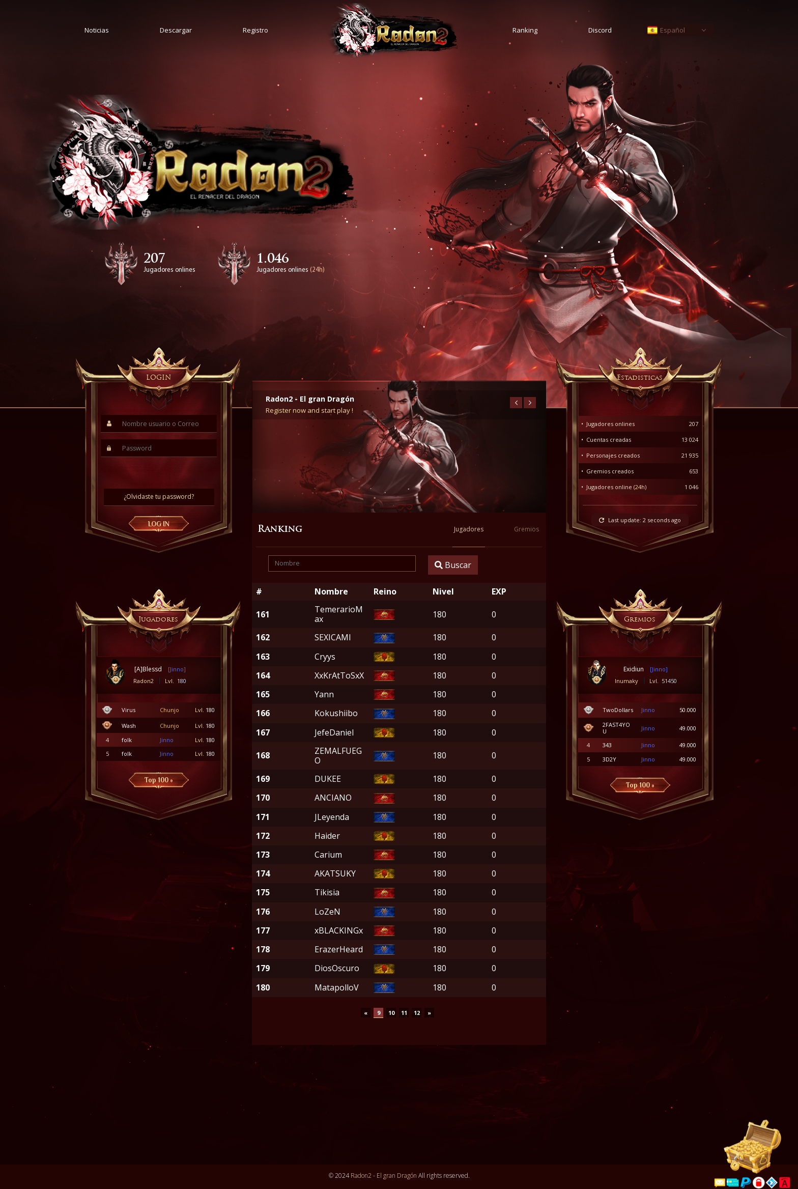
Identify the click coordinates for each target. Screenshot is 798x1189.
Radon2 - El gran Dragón (384, 1177)
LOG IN (158, 524)
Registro (255, 30)
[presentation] (159, 473)
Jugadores (468, 530)
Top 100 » (159, 780)
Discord (600, 30)
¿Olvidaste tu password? (159, 496)
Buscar (453, 566)
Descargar (176, 30)
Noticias (96, 30)
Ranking (524, 30)
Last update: (644, 520)
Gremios (526, 530)
